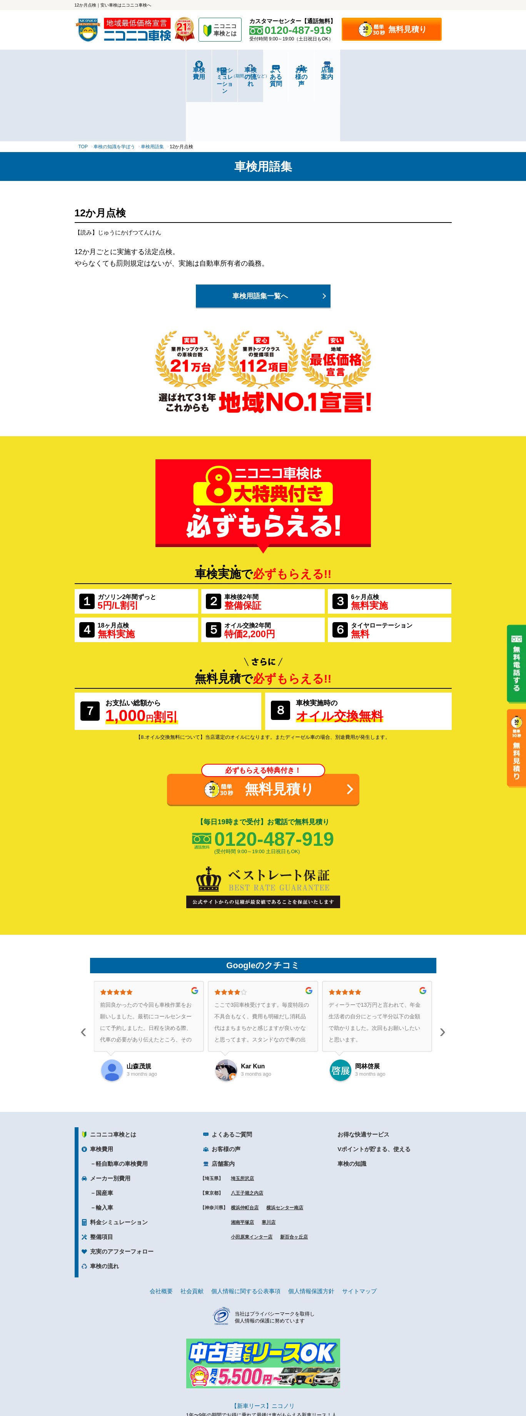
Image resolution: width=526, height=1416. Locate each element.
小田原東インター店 (251, 1177)
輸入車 (104, 1147)
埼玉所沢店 (242, 1118)
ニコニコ (225, 31)
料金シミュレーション (169, 70)
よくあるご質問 (232, 1074)
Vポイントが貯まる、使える (374, 1089)
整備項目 (101, 1176)
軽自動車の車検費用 (122, 1103)
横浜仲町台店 (245, 1147)
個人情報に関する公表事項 (246, 1231)
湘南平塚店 (242, 1162)
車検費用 (106, 70)
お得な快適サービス (363, 1074)
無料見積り (407, 29)
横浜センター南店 (284, 1147)
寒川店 (269, 1162)
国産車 (104, 1133)
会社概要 (161, 1231)
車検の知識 (351, 1103)
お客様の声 (357, 70)
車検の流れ (232, 72)
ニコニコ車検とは (113, 1074)
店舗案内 (419, 70)
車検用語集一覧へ (260, 236)
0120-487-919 (274, 779)
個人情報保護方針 (311, 1231)
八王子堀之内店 (247, 1133)
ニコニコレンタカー (254, 1389)
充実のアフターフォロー (122, 1191)
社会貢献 (192, 1231)
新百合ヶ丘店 (294, 1177)
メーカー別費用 (110, 1118)
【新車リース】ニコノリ (263, 1345)
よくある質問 (294, 70)
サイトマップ (359, 1231)
